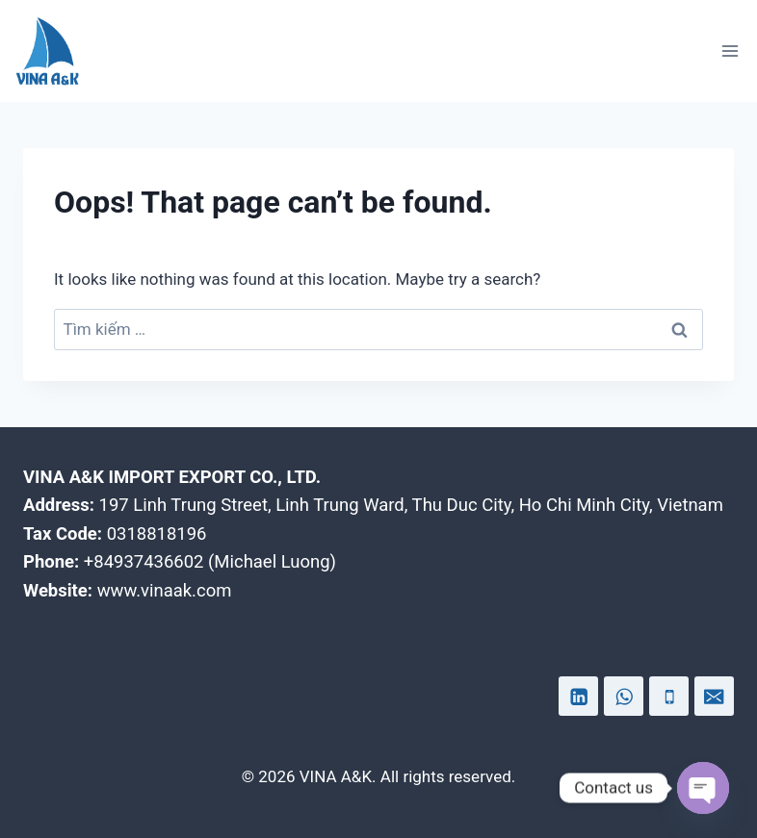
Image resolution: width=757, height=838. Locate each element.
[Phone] (669, 696)
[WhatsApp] (623, 696)
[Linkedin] (578, 696)
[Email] (714, 696)
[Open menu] (729, 50)
